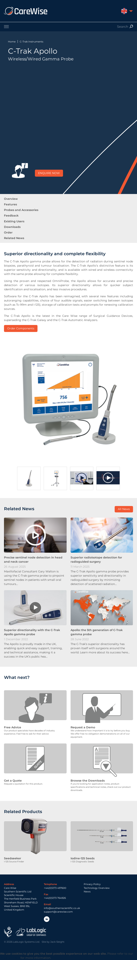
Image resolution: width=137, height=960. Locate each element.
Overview (11, 199)
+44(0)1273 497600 (55, 887)
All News (124, 509)
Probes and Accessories (21, 210)
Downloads (12, 227)
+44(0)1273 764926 (55, 897)
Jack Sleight (57, 941)
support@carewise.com (58, 911)
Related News (14, 238)
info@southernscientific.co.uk (62, 908)
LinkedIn (46, 919)
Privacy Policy (92, 884)
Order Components (20, 328)
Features (10, 204)
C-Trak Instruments (31, 41)
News (87, 891)
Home (12, 41)
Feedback (11, 215)
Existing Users (14, 221)
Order (8, 232)
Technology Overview (97, 887)
